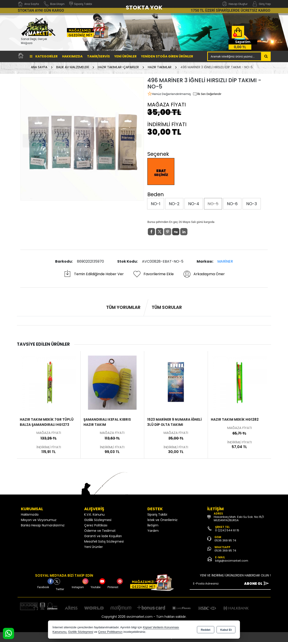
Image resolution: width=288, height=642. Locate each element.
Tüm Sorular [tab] (167, 307)
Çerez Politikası (95, 525)
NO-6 (232, 204)
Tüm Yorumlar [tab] (123, 307)
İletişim (152, 525)
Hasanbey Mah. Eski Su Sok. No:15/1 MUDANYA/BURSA (239, 518)
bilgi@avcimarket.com (231, 560)
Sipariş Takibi (157, 514)
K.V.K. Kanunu (94, 514)
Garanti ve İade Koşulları (103, 536)
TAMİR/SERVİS (98, 56)
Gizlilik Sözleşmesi (97, 520)
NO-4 (193, 204)
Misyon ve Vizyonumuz (38, 520)
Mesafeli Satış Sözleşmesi (104, 541)
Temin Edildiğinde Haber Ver (93, 274)
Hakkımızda (72, 56)
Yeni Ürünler (93, 547)
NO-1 (155, 204)
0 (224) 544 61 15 (227, 530)
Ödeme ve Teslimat (100, 530)
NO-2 (174, 204)
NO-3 (251, 204)
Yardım (153, 530)
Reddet (205, 629)
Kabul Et (226, 629)
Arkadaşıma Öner (204, 274)
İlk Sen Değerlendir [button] (207, 94)
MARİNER (225, 261)
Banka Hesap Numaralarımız (43, 525)
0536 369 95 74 (225, 540)
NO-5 (213, 204)
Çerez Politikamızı (110, 631)
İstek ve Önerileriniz (162, 520)
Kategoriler (44, 56)
